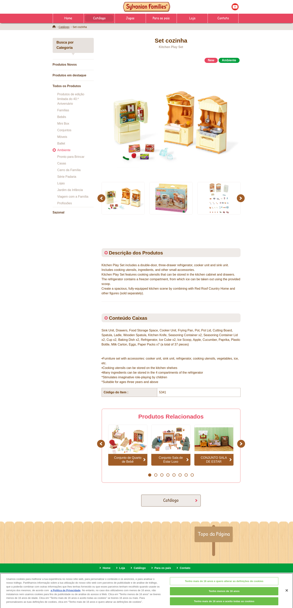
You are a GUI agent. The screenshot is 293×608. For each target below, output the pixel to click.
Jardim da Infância (70, 190)
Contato (223, 18)
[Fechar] (286, 595)
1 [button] (149, 475)
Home (68, 18)
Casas (61, 163)
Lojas (61, 183)
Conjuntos (64, 130)
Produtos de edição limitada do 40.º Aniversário (70, 99)
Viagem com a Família (72, 196)
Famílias (63, 110)
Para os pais (161, 18)
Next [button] (241, 198)
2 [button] (155, 475)
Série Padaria (66, 176)
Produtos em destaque (69, 75)
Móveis (62, 136)
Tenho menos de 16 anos (224, 595)
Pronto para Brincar (71, 156)
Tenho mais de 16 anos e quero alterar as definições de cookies (224, 585)
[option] (171, 121)
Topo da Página (213, 533)
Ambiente (64, 150)
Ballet (61, 143)
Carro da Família (69, 170)
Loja (192, 18)
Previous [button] (102, 198)
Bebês (61, 117)
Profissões (64, 203)
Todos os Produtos (67, 86)
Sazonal (58, 212)
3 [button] (161, 475)
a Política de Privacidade (65, 594)
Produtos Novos (65, 64)
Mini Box (63, 123)
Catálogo (99, 18)
